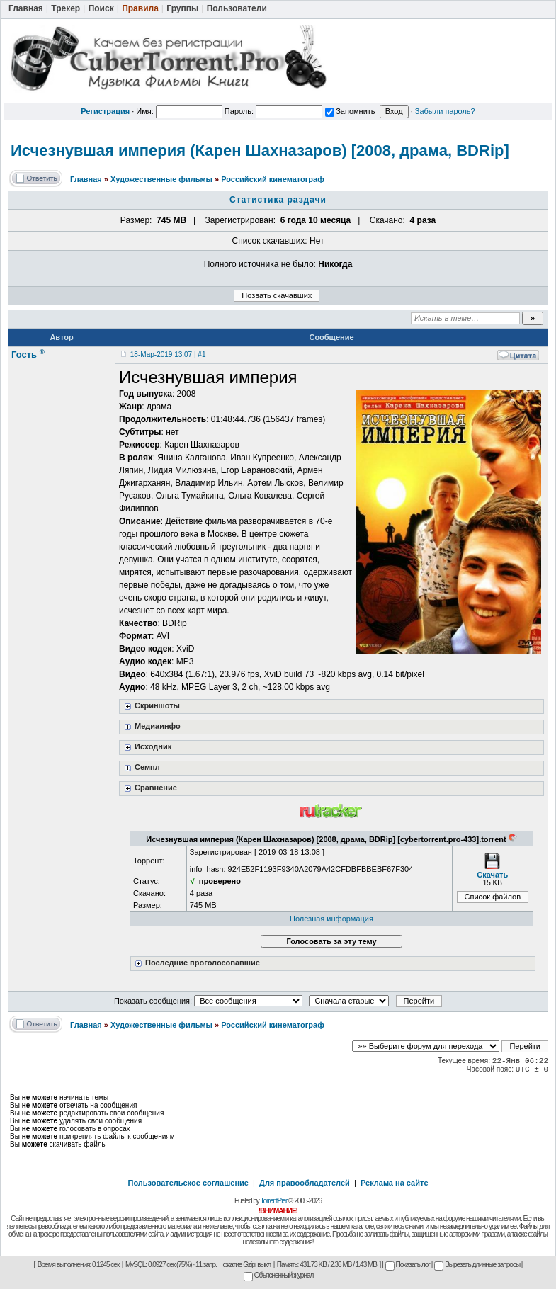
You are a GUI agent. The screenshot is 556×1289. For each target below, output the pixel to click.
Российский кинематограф (272, 179)
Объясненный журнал (279, 1275)
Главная (86, 179)
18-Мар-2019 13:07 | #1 (168, 354)
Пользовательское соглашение (188, 1183)
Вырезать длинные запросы (477, 1264)
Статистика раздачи (278, 200)
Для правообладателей (304, 1183)
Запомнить (350, 111)
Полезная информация (331, 918)
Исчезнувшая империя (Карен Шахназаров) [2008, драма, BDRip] (260, 150)
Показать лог (407, 1264)
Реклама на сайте (395, 1183)
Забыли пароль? (445, 111)
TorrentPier (273, 1201)
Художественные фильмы (161, 179)
